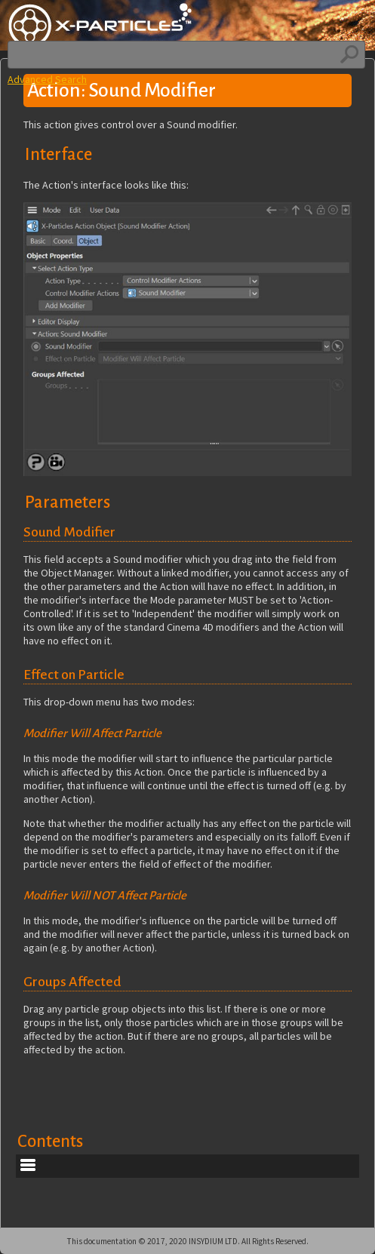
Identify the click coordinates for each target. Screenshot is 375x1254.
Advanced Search (47, 79)
